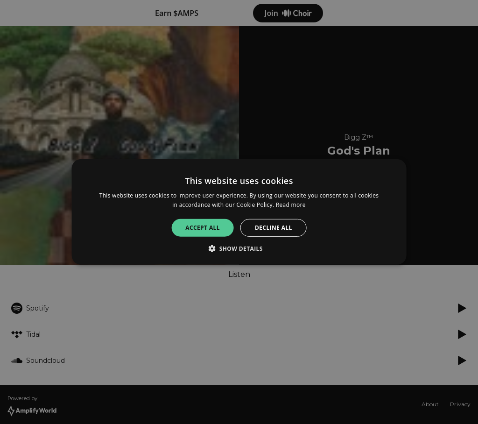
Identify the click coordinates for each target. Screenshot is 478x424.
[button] (239, 248)
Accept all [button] (202, 228)
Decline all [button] (273, 228)
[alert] (239, 212)
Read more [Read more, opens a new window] (291, 205)
